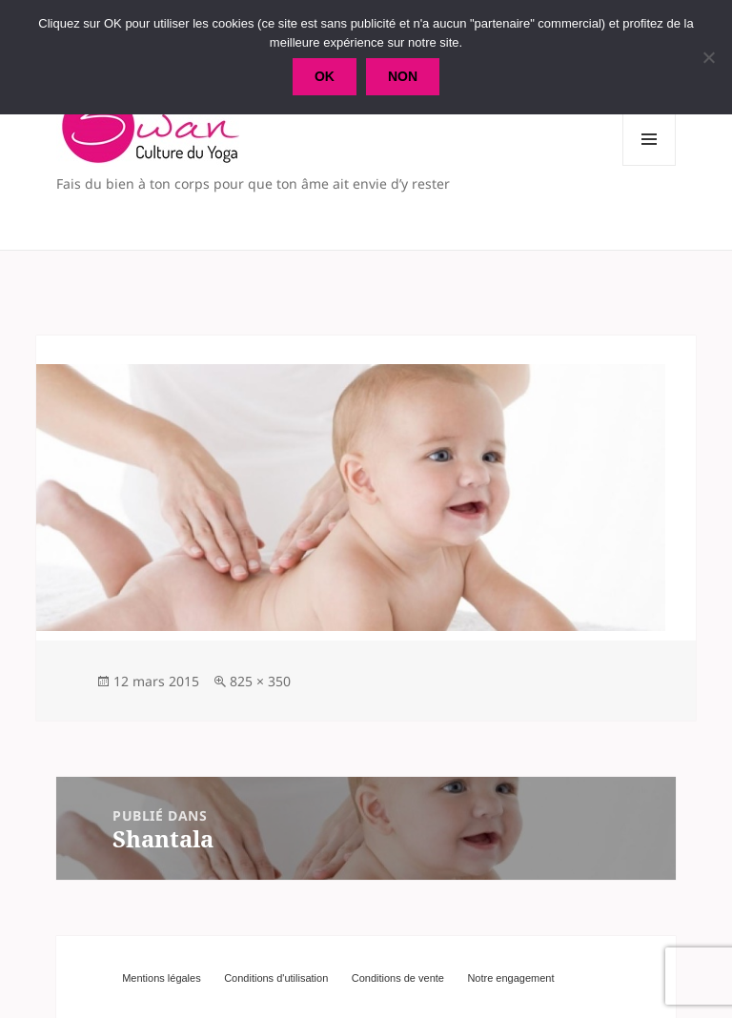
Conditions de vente (398, 978)
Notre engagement (510, 978)
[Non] (708, 57)
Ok (325, 76)
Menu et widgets (649, 165)
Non (402, 76)
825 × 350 (260, 681)
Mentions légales (161, 978)
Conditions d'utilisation (276, 978)
